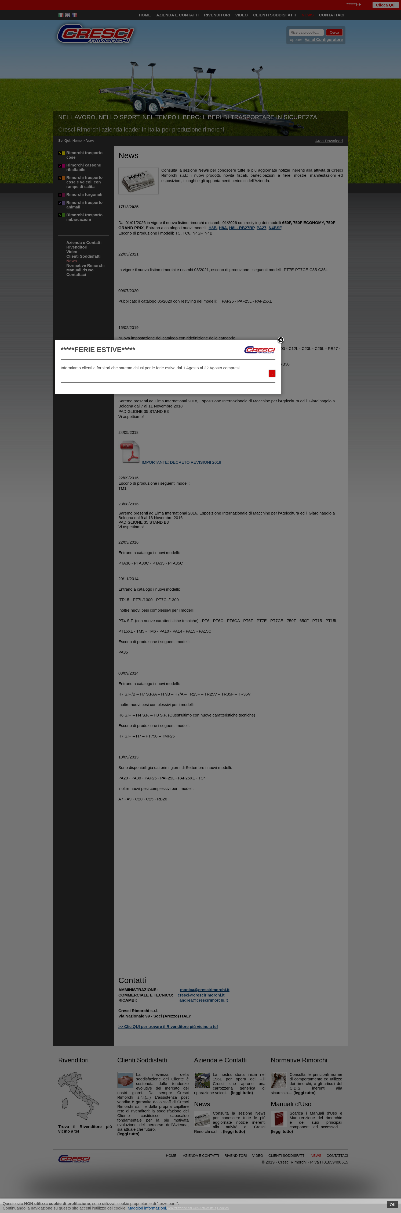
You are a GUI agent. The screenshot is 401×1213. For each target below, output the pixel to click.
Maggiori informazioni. (147, 1208)
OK (393, 1204)
